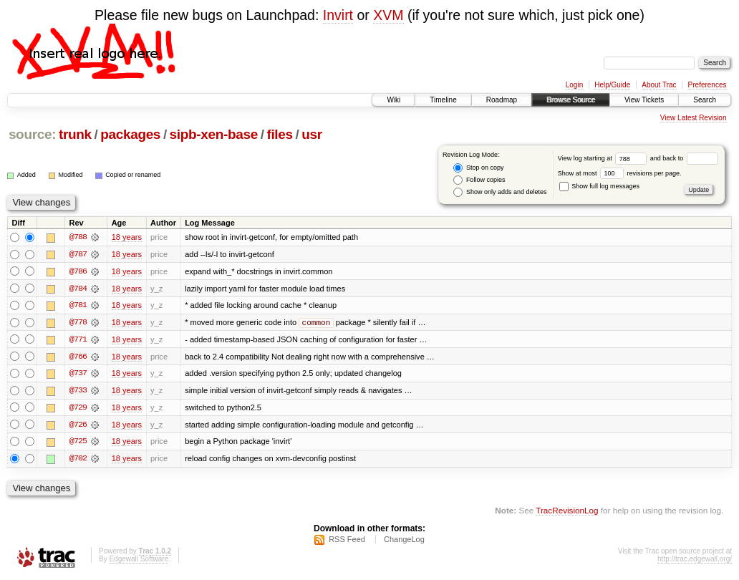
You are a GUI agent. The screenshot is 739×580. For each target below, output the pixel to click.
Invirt (338, 15)
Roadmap (501, 100)
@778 (78, 323)
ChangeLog (404, 541)
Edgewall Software (138, 561)
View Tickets (644, 100)
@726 (78, 426)
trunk (75, 134)
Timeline (443, 100)
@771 (78, 340)
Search (704, 100)
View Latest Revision (693, 118)
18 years (127, 237)
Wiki (393, 100)
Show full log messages (599, 186)
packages (130, 134)
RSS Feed (347, 541)
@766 (78, 357)
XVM (388, 15)
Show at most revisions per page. (620, 173)
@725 (78, 443)
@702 (78, 460)
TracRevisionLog (567, 512)
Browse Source (570, 100)
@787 (78, 254)
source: (32, 134)
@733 (78, 391)
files (279, 134)
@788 (78, 237)
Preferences (707, 85)
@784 (78, 288)
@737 (78, 374)
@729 (78, 409)
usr (311, 134)
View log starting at (604, 158)
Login (574, 85)
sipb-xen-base (214, 134)
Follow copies (479, 180)
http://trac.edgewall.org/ (694, 561)
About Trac (659, 85)
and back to (684, 158)
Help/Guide (612, 85)
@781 (78, 305)
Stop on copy (478, 168)
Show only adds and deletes (499, 192)
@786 (78, 271)
